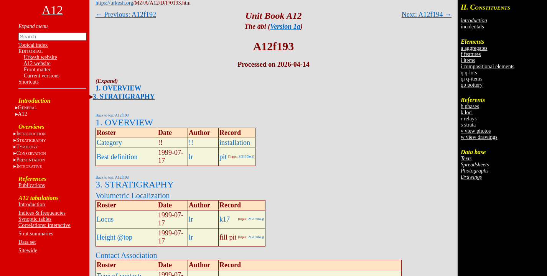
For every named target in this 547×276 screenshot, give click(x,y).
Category (109, 142)
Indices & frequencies (42, 213)
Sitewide (27, 250)
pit (223, 157)
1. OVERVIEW (118, 88)
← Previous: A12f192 (126, 14)
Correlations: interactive (44, 225)
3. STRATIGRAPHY (124, 96)
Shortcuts (28, 82)
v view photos (476, 131)
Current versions (41, 76)
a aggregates (474, 48)
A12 (22, 114)
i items (468, 60)
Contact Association (126, 255)
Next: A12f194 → (426, 14)
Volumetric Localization (133, 195)
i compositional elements (487, 66)
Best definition (117, 157)
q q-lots (469, 73)
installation (234, 142)
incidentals (472, 27)
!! (191, 142)
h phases (470, 106)
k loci (467, 112)
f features (471, 54)
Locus (105, 219)
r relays (469, 119)
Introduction (31, 204)
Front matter (37, 69)
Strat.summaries (35, 234)
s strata (468, 125)
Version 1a (285, 26)
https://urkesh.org (114, 3)
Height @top (114, 237)
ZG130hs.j (246, 156)
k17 (224, 219)
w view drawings (479, 137)
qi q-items (471, 79)
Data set (27, 242)
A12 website (36, 63)
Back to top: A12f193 (112, 115)
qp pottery (472, 85)
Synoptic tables (34, 219)
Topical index (33, 45)
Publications (31, 185)
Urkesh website (40, 57)
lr (191, 157)
